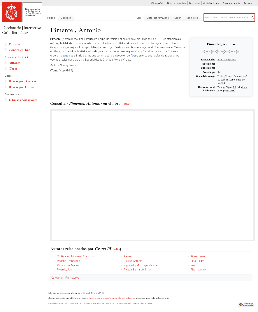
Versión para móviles (142, 303)
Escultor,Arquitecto (226, 59)
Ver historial (193, 17)
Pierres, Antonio (133, 260)
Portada (14, 44)
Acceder (248, 3)
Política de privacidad (57, 303)
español (159, 3)
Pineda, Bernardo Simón (138, 269)
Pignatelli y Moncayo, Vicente (140, 265)
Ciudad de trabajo (205, 76)
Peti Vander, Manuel (68, 265)
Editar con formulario (158, 17)
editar (127, 103)
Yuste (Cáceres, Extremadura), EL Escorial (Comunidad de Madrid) (232, 79)
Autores (74, 277)
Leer (139, 17)
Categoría (57, 277)
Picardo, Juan (65, 269)
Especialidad (208, 59)
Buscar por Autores (22, 81)
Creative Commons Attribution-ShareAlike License (112, 298)
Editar (177, 17)
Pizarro (195, 265)
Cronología (209, 72)
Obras (13, 68)
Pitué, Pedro (197, 260)
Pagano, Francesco (68, 260)
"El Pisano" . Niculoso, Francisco (76, 256)
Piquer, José (198, 256)
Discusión (194, 3)
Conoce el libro (19, 50)
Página (51, 17)
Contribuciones (211, 3)
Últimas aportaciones (23, 100)
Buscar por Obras (21, 87)
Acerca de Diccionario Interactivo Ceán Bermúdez (92, 303)
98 (234, 87)
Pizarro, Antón (199, 269)
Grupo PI (230, 90)
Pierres (128, 256)
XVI (219, 72)
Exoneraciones (124, 303)
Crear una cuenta (231, 3)
